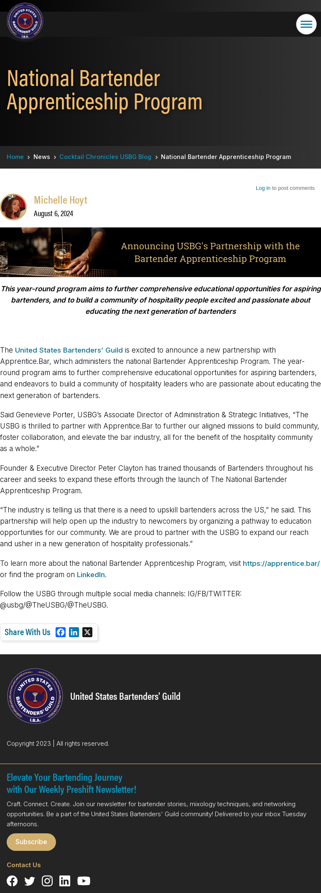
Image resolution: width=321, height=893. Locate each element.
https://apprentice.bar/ (281, 563)
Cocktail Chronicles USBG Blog (105, 156)
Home (15, 156)
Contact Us (24, 865)
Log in (263, 188)
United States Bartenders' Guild (125, 696)
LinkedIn (91, 574)
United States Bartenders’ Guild (70, 350)
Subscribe (31, 842)
